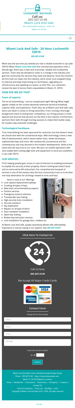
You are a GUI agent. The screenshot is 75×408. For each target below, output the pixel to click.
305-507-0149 (37, 19)
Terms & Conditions (24, 388)
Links (56, 388)
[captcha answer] (40, 355)
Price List (39, 388)
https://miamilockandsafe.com (47, 376)
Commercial (30, 382)
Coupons (64, 382)
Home (9, 382)
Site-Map (48, 388)
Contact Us (37, 385)
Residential (18, 382)
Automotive (42, 382)
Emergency (53, 382)
